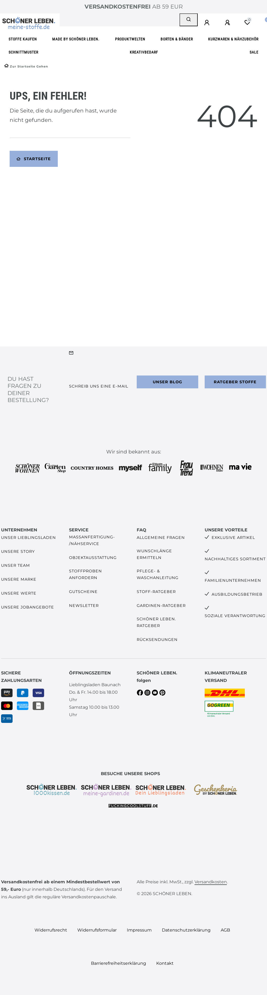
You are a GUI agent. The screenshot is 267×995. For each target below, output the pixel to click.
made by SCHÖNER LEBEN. (76, 39)
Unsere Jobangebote (27, 607)
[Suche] (189, 19)
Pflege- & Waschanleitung (157, 574)
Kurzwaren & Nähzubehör (233, 39)
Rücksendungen (157, 639)
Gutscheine (83, 591)
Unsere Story (18, 551)
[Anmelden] (208, 22)
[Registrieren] (228, 22)
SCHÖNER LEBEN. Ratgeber (156, 622)
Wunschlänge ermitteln (154, 554)
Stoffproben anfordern (85, 574)
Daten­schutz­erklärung (186, 930)
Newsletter (84, 605)
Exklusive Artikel (233, 537)
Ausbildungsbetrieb (237, 594)
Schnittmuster (23, 52)
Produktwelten (130, 39)
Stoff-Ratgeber (156, 591)
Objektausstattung (93, 557)
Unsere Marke (18, 579)
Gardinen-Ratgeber (161, 605)
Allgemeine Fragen (161, 537)
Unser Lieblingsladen (28, 537)
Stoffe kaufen (23, 39)
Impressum (139, 930)
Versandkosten (210, 881)
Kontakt (165, 963)
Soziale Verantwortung (235, 615)
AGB (225, 930)
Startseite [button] (34, 158)
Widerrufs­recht (51, 930)
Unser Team (15, 565)
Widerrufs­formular (97, 930)
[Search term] (120, 19)
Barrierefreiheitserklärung (118, 963)
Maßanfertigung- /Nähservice (92, 540)
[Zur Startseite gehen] (26, 66)
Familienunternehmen (233, 580)
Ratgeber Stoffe (235, 382)
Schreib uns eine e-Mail (98, 386)
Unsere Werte (18, 593)
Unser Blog (167, 382)
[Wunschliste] (247, 22)
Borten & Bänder (177, 39)
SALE (254, 52)
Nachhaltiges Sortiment (235, 559)
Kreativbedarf (144, 52)
